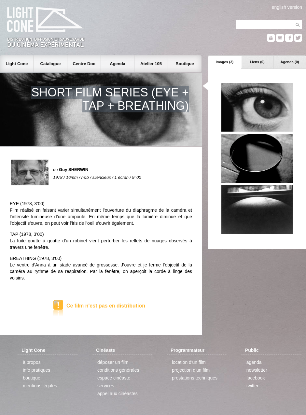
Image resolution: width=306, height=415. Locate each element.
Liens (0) (257, 62)
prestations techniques (194, 377)
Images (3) (224, 62)
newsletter (256, 370)
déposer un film (113, 362)
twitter (252, 385)
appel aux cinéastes (117, 393)
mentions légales (40, 385)
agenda (254, 362)
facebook (255, 377)
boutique (31, 377)
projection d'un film (191, 370)
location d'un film (189, 362)
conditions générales (118, 370)
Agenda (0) (290, 62)
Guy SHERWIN (73, 169)
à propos (31, 362)
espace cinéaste (113, 377)
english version (287, 7)
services (105, 385)
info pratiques (36, 370)
